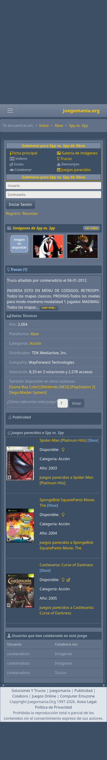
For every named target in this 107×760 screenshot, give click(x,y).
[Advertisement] (52, 52)
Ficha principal (24, 153)
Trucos (66, 158)
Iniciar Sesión (20, 204)
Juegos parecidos (76, 169)
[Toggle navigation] (10, 110)
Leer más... (49, 308)
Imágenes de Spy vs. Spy (34, 228)
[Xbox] (93, 440)
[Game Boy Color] (24, 386)
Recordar (30, 213)
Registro (13, 213)
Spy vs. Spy (78, 125)
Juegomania (60, 690)
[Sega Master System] (28, 392)
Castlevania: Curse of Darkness (66, 564)
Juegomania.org (81, 110)
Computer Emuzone (77, 696)
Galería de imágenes (79, 153)
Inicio (44, 125)
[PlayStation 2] (82, 386)
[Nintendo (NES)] (55, 386)
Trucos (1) (18, 269)
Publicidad (83, 690)
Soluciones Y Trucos (29, 690)
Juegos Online (44, 696)
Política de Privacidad (53, 707)
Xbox (59, 125)
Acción (35, 343)
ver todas (91, 228)
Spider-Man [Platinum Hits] (63, 440)
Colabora (20, 696)
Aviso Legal (86, 701)
